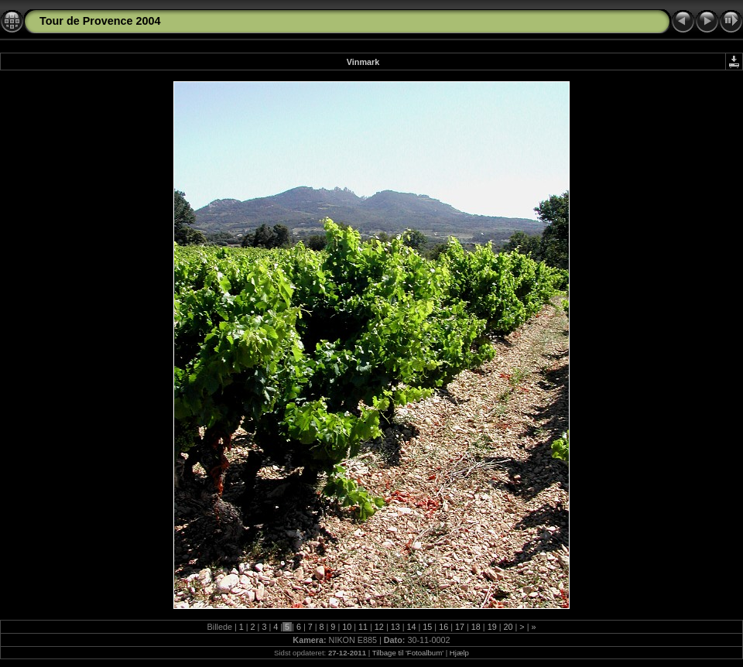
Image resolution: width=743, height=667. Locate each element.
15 (427, 626)
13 (395, 626)
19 (492, 626)
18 (476, 626)
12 (379, 626)
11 (363, 626)
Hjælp (459, 652)
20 (508, 626)
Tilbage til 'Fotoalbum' (407, 652)
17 (460, 626)
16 (443, 626)
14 (412, 626)
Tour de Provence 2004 (100, 21)
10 (347, 626)
